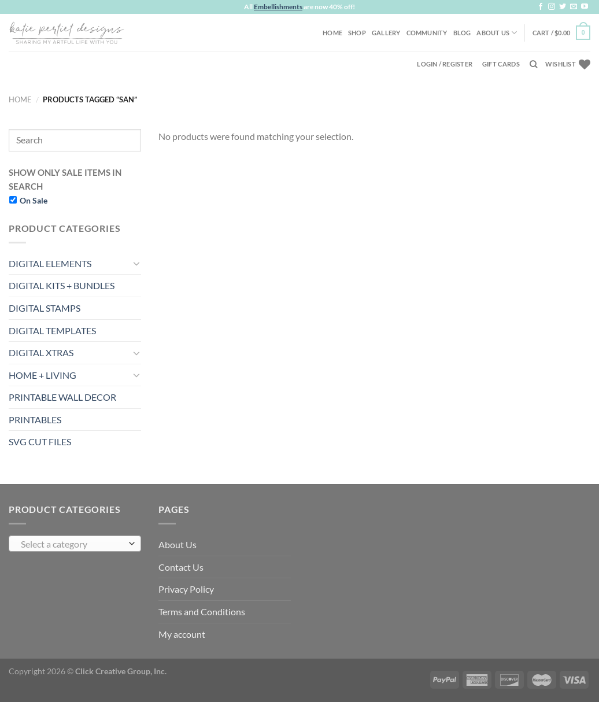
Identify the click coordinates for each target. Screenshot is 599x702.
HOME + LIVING (42, 375)
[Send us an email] (573, 7)
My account (181, 634)
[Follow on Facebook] (540, 7)
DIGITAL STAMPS (44, 307)
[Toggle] (136, 263)
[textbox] (72, 544)
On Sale (33, 200)
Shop (357, 32)
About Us (496, 32)
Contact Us (181, 566)
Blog (462, 32)
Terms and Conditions (201, 611)
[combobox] (75, 543)
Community (427, 32)
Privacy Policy (186, 588)
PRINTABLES (35, 419)
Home (332, 32)
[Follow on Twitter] (562, 7)
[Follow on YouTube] (584, 7)
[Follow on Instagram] (551, 7)
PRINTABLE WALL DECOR (62, 396)
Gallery (386, 32)
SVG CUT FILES (40, 441)
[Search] (533, 64)
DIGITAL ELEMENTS (50, 263)
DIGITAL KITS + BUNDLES (61, 285)
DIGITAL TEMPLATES (52, 330)
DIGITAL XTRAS (41, 352)
